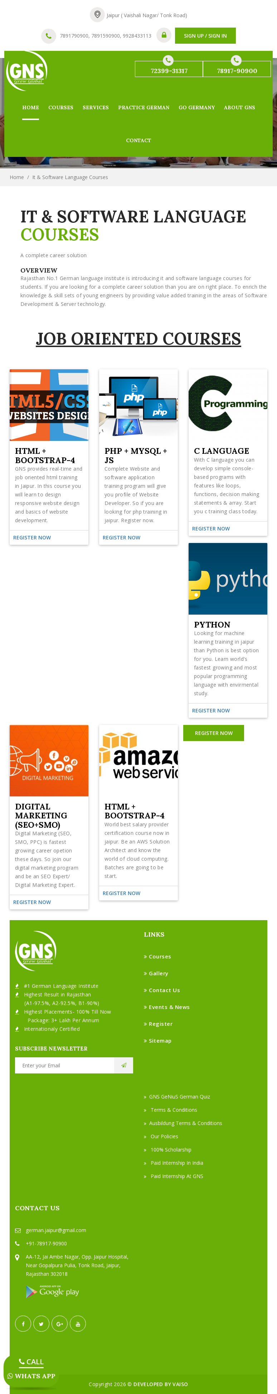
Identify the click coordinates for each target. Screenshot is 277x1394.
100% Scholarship (167, 1149)
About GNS (239, 107)
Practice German (143, 107)
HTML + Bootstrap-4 (135, 811)
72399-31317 (169, 68)
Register (158, 1023)
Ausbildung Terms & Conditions (183, 1123)
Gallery (156, 973)
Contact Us (162, 990)
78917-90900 (237, 68)
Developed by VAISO (160, 1384)
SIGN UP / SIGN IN (205, 35)
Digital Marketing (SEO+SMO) (41, 815)
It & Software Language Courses (70, 177)
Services (96, 107)
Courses (60, 107)
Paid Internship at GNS (173, 1176)
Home (30, 107)
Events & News (167, 1006)
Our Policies (161, 1136)
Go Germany (197, 107)
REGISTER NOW (214, 733)
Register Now (32, 902)
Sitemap (158, 1040)
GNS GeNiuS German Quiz (177, 1096)
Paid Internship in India (173, 1162)
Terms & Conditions (170, 1109)
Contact (138, 140)
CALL (31, 1361)
